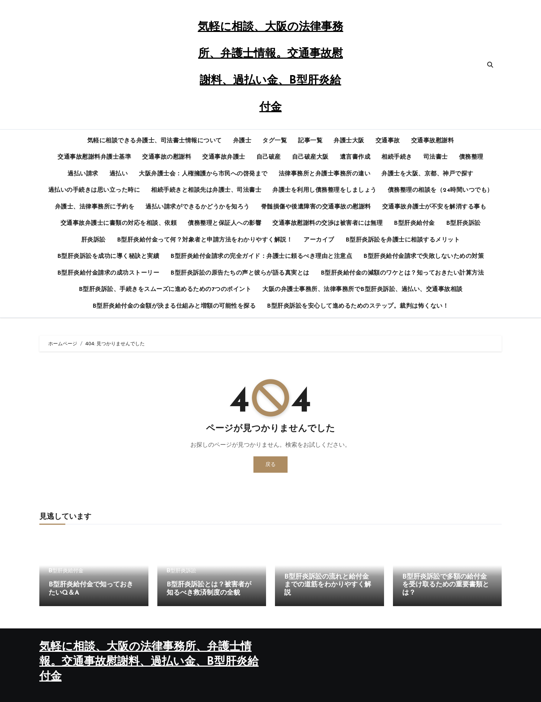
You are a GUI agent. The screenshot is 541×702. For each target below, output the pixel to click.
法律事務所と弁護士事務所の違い (325, 174)
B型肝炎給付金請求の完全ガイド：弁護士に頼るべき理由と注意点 (261, 256)
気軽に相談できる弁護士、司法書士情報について (154, 141)
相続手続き (396, 157)
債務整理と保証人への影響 (224, 223)
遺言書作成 (355, 157)
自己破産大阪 (310, 157)
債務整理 (471, 157)
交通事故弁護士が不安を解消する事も (434, 207)
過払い (118, 174)
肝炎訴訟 (93, 240)
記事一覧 (310, 141)
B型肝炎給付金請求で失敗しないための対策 (423, 256)
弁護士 (242, 141)
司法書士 (435, 157)
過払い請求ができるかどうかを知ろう (197, 207)
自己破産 (268, 157)
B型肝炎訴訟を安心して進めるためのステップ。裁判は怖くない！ (358, 306)
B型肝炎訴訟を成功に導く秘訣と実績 (108, 256)
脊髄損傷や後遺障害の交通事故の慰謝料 (316, 207)
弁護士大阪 (349, 141)
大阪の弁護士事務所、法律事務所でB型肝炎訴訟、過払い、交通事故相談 (362, 289)
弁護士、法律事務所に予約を (95, 207)
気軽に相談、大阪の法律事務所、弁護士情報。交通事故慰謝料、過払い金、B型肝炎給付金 (149, 662)
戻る (270, 464)
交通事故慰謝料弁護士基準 (94, 157)
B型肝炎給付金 (414, 223)
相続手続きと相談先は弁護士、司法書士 (206, 190)
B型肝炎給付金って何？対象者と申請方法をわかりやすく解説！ (205, 240)
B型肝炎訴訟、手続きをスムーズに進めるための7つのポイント (165, 289)
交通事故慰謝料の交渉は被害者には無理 (327, 223)
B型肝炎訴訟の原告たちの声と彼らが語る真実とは (239, 273)
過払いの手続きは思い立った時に (94, 190)
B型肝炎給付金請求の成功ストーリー (108, 273)
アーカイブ (319, 240)
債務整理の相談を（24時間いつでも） (440, 190)
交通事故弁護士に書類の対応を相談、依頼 (118, 223)
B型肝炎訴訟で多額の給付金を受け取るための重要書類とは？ (445, 584)
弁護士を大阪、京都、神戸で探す (427, 174)
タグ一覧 (274, 141)
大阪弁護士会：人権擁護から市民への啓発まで (203, 174)
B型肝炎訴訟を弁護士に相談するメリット (402, 240)
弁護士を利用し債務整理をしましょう (324, 190)
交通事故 (388, 141)
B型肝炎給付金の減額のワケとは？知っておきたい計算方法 (402, 273)
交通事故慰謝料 (432, 141)
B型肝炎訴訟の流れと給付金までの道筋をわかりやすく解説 (327, 584)
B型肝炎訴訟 (463, 223)
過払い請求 (83, 174)
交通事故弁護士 (223, 157)
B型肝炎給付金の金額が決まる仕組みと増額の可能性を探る (174, 306)
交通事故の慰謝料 (166, 157)
